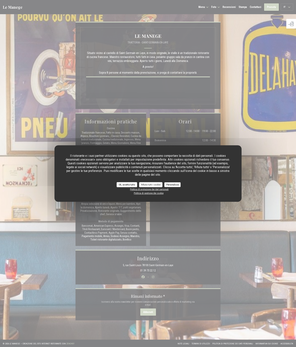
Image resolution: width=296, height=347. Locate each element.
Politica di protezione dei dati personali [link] (149, 189)
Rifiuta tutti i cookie (150, 184)
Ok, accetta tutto (127, 184)
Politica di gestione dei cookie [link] (148, 193)
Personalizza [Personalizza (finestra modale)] (172, 184)
